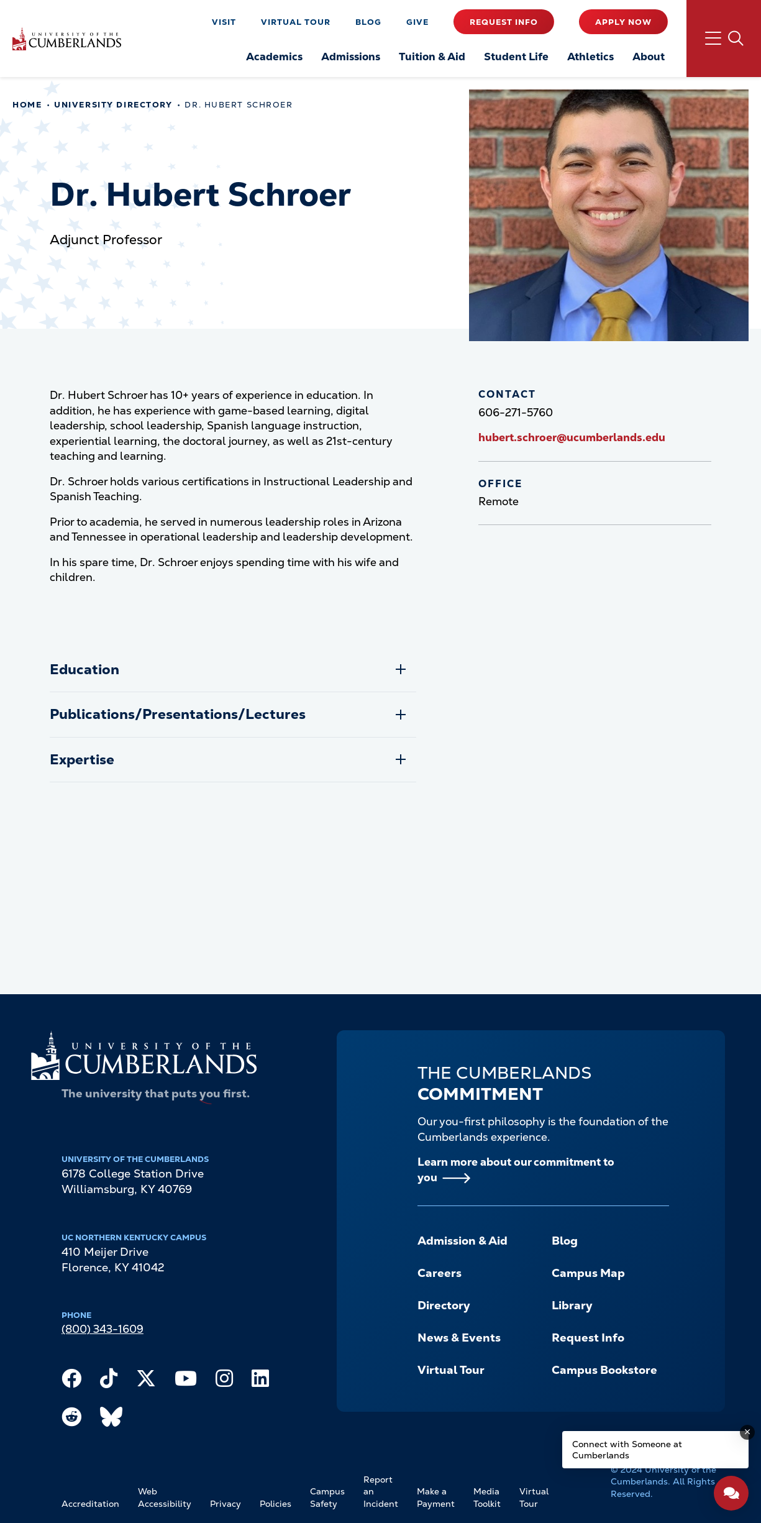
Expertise (82, 760)
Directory (443, 1305)
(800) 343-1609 (103, 1329)
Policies (275, 1503)
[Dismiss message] (747, 1432)
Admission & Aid (462, 1240)
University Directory (113, 104)
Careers (439, 1273)
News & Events (459, 1337)
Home (27, 104)
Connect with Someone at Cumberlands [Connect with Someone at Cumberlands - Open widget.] (627, 1449)
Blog (368, 22)
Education (84, 670)
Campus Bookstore (604, 1370)
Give (417, 22)
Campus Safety (327, 1497)
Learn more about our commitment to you (515, 1169)
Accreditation (90, 1503)
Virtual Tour (295, 22)
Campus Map (588, 1273)
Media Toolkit (487, 1497)
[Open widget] (731, 1493)
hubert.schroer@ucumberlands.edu (571, 437)
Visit (224, 22)
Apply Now (623, 22)
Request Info (504, 22)
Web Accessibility (164, 1497)
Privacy (225, 1503)
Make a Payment (436, 1497)
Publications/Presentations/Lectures (178, 714)
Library (572, 1305)
